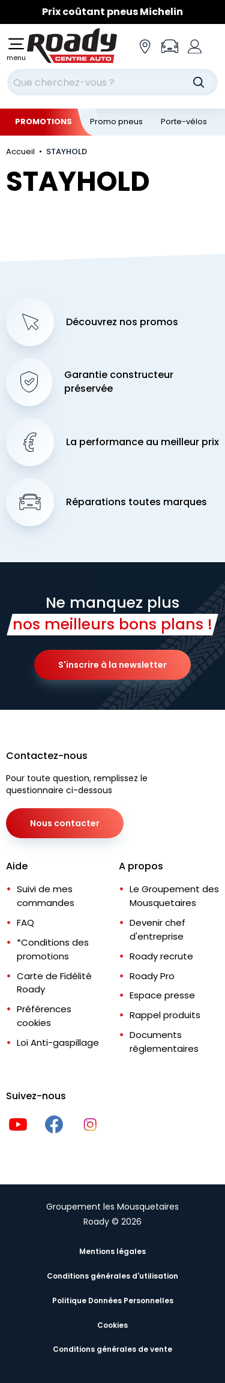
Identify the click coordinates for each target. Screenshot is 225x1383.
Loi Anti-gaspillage (58, 1042)
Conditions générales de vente (112, 1349)
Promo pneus (116, 121)
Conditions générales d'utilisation (112, 1276)
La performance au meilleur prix (142, 442)
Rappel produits (165, 1015)
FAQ (25, 922)
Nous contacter (65, 823)
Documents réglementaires (164, 1041)
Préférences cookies (44, 1016)
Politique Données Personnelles (112, 1300)
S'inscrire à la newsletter (112, 665)
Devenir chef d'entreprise (157, 929)
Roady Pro (152, 976)
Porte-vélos (184, 121)
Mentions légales (112, 1251)
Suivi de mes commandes (45, 896)
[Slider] (112, 12)
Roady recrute (161, 956)
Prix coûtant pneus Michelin (112, 12)
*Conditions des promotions (53, 949)
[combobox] (112, 82)
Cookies (112, 1325)
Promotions (43, 121)
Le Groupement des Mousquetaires (174, 896)
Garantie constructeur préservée (118, 381)
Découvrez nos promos (122, 322)
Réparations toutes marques (136, 502)
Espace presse (162, 995)
